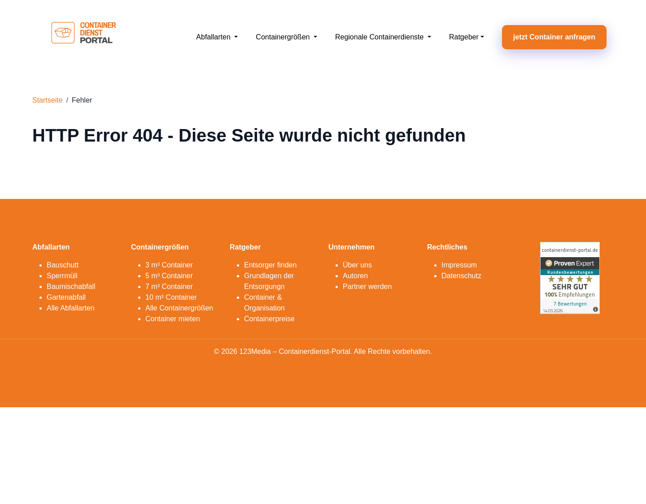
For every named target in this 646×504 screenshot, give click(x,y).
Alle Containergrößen (179, 308)
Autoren (355, 276)
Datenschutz (461, 276)
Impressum (459, 265)
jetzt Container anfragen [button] (554, 37)
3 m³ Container (169, 265)
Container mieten (172, 319)
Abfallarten (214, 37)
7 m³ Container (169, 286)
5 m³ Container (169, 276)
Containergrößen (284, 37)
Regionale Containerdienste (380, 37)
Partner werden (367, 286)
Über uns (357, 265)
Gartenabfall (66, 297)
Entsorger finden (270, 265)
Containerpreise (269, 319)
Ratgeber (464, 37)
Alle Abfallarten (71, 308)
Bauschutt (63, 265)
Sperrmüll (62, 276)
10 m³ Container (171, 297)
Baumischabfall (71, 286)
